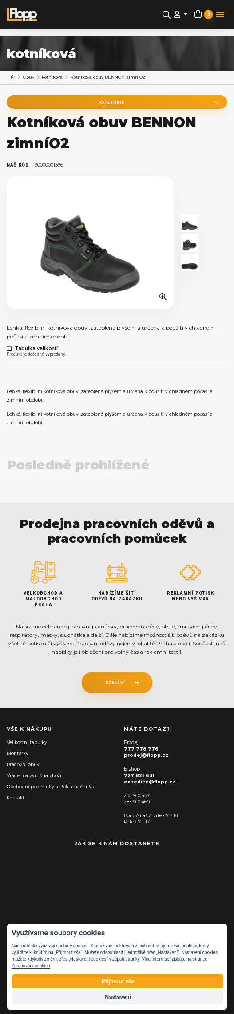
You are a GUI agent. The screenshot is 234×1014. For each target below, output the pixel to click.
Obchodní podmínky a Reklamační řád (51, 787)
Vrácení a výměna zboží (34, 776)
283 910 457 (137, 796)
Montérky (17, 753)
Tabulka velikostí (32, 348)
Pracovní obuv (23, 764)
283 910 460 (137, 802)
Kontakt (15, 798)
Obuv (28, 77)
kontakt (116, 682)
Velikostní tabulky (27, 742)
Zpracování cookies (31, 965)
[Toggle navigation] (220, 15)
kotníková (52, 77)
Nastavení (118, 997)
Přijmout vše (117, 981)
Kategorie (111, 102)
